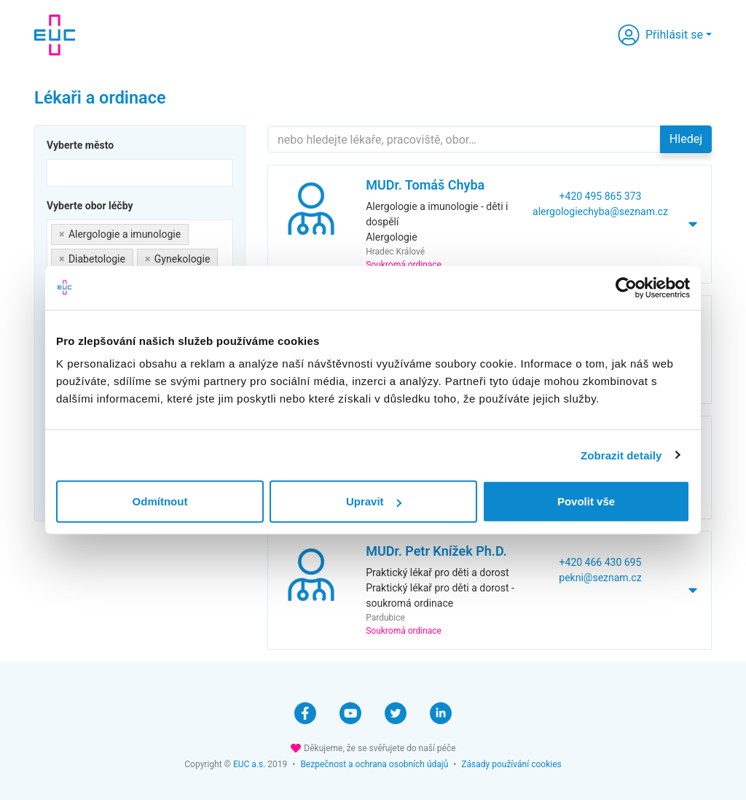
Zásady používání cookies (511, 764)
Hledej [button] (686, 139)
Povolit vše (586, 501)
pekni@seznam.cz (600, 577)
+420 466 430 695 (601, 562)
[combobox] (140, 173)
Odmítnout (160, 501)
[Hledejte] (464, 139)
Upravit (373, 501)
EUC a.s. (249, 764)
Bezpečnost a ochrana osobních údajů (374, 764)
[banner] (54, 35)
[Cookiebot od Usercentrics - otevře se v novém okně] (626, 287)
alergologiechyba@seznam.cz (600, 211)
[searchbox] (55, 171)
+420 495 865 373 (601, 196)
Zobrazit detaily (621, 454)
